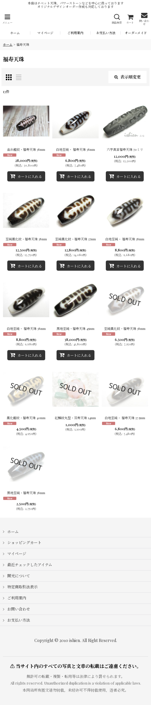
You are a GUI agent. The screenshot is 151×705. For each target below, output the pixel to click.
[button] (7, 19)
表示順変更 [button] (127, 77)
